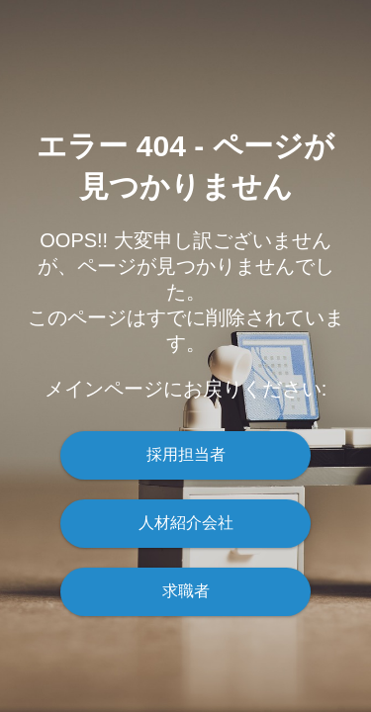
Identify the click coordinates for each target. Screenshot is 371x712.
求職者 (186, 590)
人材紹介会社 (186, 522)
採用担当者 (186, 454)
